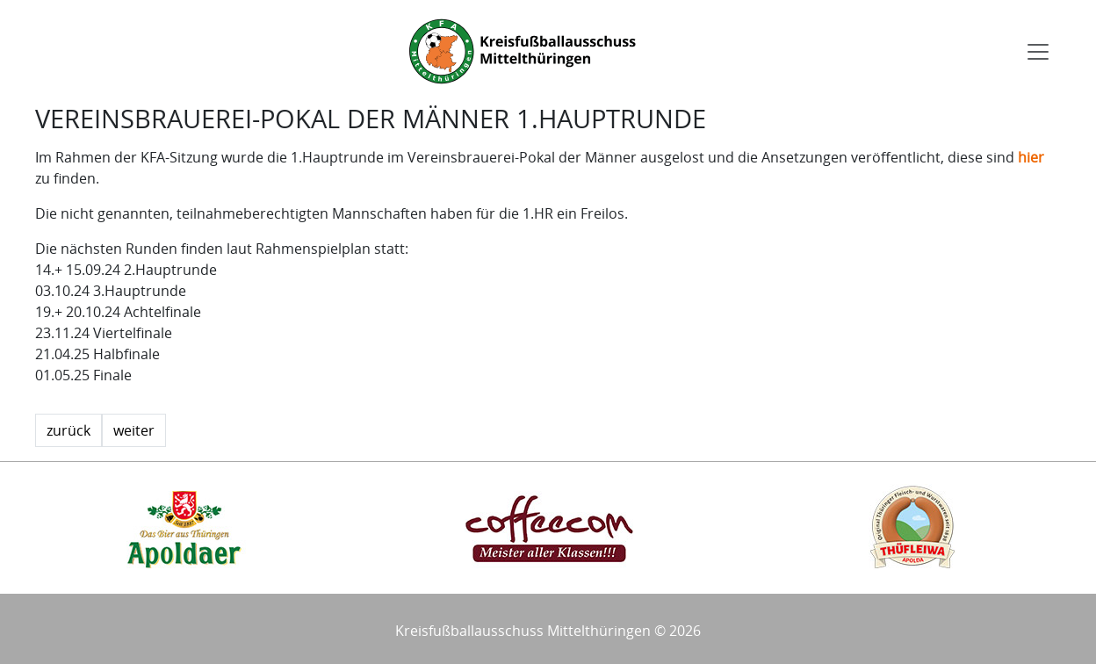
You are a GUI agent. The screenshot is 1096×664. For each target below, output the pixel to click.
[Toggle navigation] (1038, 52)
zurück (68, 430)
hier (1031, 157)
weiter (134, 430)
